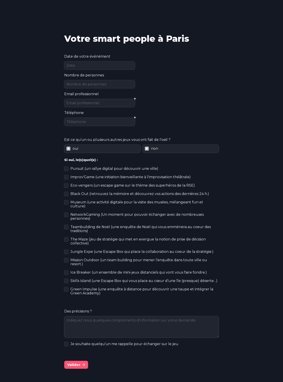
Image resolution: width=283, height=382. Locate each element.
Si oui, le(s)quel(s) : (81, 160)
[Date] (99, 65)
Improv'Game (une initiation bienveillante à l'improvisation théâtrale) (130, 177)
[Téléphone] (99, 122)
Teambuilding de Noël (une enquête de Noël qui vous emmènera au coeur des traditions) (141, 229)
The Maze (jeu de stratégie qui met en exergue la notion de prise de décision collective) (138, 241)
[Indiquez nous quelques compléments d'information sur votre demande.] (141, 326)
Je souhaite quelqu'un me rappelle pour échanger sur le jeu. (124, 344)
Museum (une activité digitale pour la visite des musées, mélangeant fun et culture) (137, 204)
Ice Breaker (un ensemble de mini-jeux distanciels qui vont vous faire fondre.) (138, 272)
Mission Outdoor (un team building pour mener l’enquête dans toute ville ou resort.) (139, 262)
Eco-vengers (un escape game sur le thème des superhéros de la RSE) (132, 185)
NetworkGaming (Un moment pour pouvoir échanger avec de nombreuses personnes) (137, 217)
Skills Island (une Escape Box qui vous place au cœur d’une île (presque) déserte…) (143, 281)
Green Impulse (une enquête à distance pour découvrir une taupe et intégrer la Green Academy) (142, 291)
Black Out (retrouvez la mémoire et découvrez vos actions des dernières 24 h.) (139, 194)
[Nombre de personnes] (99, 84)
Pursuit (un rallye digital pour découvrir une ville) (114, 169)
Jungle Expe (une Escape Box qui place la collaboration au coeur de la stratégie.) (141, 252)
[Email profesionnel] (99, 103)
